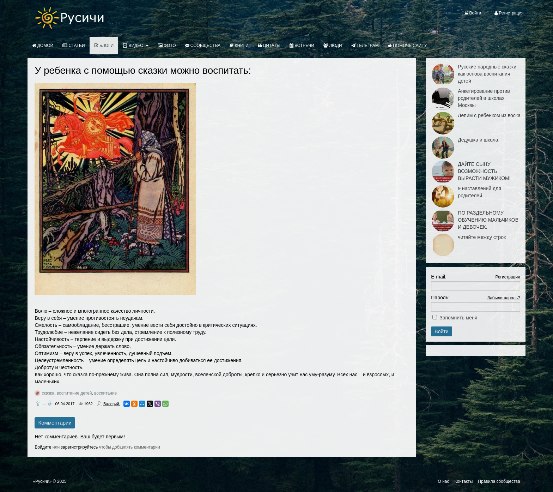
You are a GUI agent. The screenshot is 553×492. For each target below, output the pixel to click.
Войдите (43, 447)
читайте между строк (482, 237)
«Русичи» (42, 481)
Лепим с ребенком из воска (489, 115)
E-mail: (438, 277)
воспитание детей (74, 393)
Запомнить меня (458, 317)
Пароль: (440, 297)
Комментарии (54, 423)
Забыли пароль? (503, 297)
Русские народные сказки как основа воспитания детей (487, 74)
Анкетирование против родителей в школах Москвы (484, 98)
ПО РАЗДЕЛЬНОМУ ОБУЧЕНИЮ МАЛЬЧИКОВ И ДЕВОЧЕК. (488, 220)
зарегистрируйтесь (79, 447)
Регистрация (507, 277)
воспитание (105, 393)
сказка (48, 393)
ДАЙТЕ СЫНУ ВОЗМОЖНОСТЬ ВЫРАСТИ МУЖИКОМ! (484, 171)
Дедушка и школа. (478, 140)
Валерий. (111, 404)
